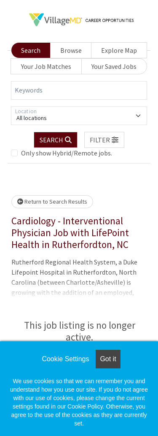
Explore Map (119, 50)
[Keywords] (79, 90)
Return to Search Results (52, 201)
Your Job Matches (46, 66)
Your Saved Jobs (114, 66)
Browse (71, 50)
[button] (104, 140)
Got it (108, 358)
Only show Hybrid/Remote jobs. (66, 153)
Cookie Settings (65, 358)
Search (30, 50)
